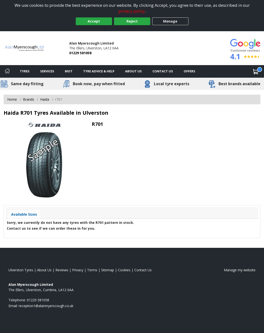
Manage (170, 21)
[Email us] (46, 305)
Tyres (25, 71)
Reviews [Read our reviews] (61, 270)
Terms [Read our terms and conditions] (92, 270)
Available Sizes (24, 214)
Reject (132, 21)
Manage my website (240, 270)
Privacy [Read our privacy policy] (77, 270)
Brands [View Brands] (28, 99)
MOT (69, 71)
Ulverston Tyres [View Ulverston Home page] (20, 270)
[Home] (7, 71)
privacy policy (131, 11)
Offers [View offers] (189, 71)
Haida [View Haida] (44, 99)
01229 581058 (80, 53)
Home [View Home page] (12, 99)
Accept (94, 21)
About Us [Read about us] (44, 270)
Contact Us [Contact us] (162, 71)
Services (47, 71)
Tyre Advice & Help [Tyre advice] (98, 71)
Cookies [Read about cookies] (124, 270)
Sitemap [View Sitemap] (107, 270)
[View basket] (256, 71)
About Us (133, 71)
